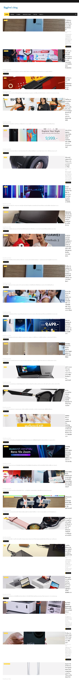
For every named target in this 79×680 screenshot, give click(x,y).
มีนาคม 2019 (56, 165)
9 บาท (5, 49)
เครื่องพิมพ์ (5, 336)
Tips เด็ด (34, 14)
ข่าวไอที (5, 570)
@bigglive (60, 21)
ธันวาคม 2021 (57, 122)
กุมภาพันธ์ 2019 (57, 167)
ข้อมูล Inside (6, 452)
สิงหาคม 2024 (57, 89)
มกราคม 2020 (57, 150)
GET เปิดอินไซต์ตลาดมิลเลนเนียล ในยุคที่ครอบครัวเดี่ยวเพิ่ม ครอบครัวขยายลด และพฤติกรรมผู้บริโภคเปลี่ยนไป (36, 453)
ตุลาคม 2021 (56, 125)
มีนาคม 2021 (56, 136)
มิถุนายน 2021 (57, 132)
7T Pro (5, 585)
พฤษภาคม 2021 (57, 133)
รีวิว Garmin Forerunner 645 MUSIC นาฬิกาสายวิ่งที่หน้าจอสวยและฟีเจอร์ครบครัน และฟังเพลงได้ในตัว (68, 49)
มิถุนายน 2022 (57, 113)
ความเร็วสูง (6, 192)
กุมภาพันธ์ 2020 (57, 148)
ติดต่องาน (40, 14)
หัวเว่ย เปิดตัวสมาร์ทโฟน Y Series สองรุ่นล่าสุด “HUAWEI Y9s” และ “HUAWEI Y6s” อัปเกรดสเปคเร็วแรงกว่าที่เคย (36, 165)
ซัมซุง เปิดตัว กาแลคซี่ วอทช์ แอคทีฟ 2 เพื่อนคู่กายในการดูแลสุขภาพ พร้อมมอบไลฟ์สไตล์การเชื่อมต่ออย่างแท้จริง (37, 294)
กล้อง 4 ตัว (6, 437)
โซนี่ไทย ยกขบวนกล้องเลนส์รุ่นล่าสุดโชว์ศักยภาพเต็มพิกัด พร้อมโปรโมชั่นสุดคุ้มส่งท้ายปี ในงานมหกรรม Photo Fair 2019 (36, 65)
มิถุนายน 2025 (57, 87)
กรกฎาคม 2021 (57, 130)
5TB (4, 308)
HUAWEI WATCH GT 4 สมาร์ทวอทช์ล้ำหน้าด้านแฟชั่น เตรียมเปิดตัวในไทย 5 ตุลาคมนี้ (68, 65)
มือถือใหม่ (5, 163)
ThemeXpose (10, 678)
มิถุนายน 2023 (57, 95)
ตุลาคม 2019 (56, 154)
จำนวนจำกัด (6, 250)
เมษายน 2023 (57, 98)
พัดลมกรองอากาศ (7, 365)
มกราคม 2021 (57, 139)
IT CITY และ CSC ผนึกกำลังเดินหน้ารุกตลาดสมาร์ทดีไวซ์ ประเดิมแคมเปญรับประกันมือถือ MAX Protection (36, 36)
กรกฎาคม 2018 (57, 174)
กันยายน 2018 (57, 173)
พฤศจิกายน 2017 (57, 180)
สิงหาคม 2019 (57, 157)
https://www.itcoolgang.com (60, 22)
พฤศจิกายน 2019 (57, 153)
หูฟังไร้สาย (5, 134)
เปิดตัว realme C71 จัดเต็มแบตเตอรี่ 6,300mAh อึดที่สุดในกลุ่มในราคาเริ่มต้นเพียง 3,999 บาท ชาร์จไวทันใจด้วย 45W (68, 36)
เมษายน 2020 (57, 145)
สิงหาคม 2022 (57, 110)
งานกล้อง (5, 63)
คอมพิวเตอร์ (6, 34)
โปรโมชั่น (5, 264)
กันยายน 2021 (57, 127)
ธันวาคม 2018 (57, 170)
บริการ (5, 379)
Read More (26, 28)
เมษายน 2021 (57, 135)
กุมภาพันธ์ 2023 (57, 101)
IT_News (5, 528)
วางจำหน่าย (6, 292)
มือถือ (5, 542)
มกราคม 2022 (57, 121)
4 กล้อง (5, 78)
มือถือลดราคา (6, 409)
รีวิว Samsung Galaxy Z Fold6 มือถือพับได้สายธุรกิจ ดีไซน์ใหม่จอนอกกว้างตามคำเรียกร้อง (68, 43)
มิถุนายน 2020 (57, 142)
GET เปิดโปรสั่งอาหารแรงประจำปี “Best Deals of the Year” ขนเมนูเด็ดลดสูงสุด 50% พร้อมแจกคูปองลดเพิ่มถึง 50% (36, 572)
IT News (17, 14)
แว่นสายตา (6, 221)
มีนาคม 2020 (57, 147)
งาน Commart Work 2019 (9, 278)
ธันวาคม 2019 (57, 151)
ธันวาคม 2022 (57, 104)
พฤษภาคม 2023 (57, 97)
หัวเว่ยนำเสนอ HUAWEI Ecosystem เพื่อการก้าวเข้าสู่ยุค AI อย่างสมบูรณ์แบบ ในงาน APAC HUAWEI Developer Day (37, 395)
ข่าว (4, 497)
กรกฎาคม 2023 (57, 94)
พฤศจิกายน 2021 (57, 124)
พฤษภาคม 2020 (57, 144)
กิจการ (5, 206)
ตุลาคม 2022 (57, 107)
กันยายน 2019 (57, 156)
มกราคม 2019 (57, 168)
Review (11, 14)
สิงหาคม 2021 (57, 129)
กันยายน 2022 (57, 109)
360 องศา (5, 351)
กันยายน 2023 (57, 92)
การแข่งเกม (6, 235)
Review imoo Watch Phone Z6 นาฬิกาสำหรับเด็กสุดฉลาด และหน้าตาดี (68, 70)
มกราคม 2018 (57, 179)
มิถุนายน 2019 (57, 161)
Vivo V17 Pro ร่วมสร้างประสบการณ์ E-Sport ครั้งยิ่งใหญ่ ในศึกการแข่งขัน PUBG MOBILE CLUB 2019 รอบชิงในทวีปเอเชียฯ (37, 643)
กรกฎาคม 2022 (57, 112)
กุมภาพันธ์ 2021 (57, 138)
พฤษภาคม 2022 (57, 115)
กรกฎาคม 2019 (57, 159)
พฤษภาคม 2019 (57, 162)
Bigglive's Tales (25, 14)
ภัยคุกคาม (5, 106)
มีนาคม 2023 (57, 100)
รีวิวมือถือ (5, 20)
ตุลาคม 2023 (57, 91)
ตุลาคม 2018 (56, 171)
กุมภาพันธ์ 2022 (57, 119)
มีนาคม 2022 (57, 118)
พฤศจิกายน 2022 (57, 106)
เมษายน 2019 (57, 164)
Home (5, 14)
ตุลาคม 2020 (57, 141)
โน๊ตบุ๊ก (5, 513)
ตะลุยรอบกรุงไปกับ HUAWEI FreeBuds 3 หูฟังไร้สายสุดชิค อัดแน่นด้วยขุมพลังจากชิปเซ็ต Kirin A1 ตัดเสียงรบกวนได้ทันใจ (37, 136)
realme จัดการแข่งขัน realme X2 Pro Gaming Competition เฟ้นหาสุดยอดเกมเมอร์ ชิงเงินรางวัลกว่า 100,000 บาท (36, 236)
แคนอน (5, 92)
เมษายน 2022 (57, 116)
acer (5, 423)
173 (11, 656)
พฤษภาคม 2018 (57, 176)
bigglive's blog (70, 21)
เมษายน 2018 (57, 177)
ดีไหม (5, 599)
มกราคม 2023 (57, 103)
